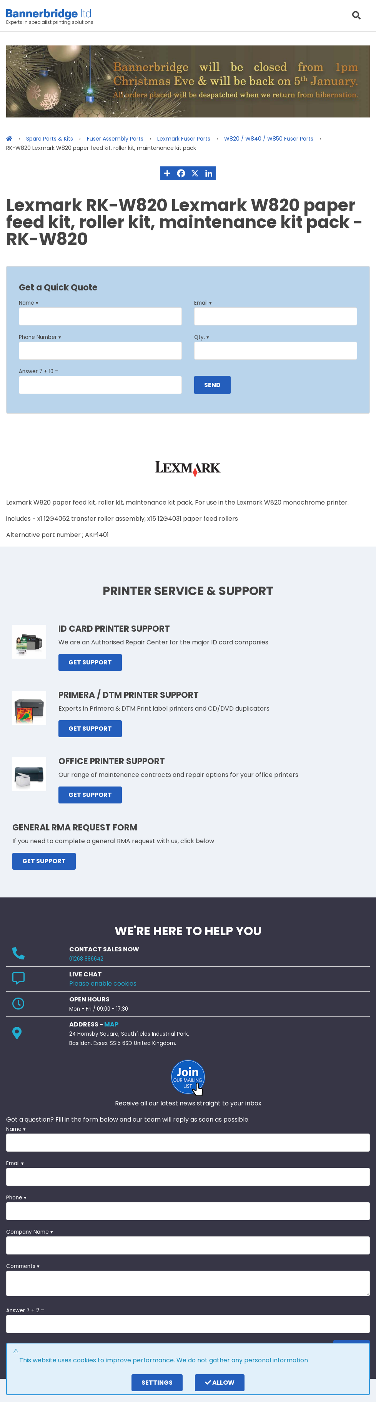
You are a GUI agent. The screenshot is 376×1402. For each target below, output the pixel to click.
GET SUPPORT (90, 662)
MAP (111, 1024)
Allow (220, 1382)
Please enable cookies (102, 983)
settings (157, 1382)
